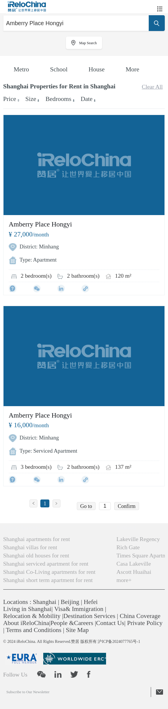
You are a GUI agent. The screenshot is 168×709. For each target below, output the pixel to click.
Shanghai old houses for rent (36, 555)
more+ (124, 580)
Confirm (127, 506)
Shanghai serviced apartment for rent (46, 563)
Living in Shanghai (27, 608)
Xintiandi (126, 528)
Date (87, 98)
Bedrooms (59, 98)
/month (29, 234)
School (58, 69)
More (132, 69)
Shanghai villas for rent (30, 547)
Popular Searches (21, 528)
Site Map (77, 630)
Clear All (152, 86)
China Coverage (140, 615)
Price (9, 98)
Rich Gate (128, 547)
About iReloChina (26, 622)
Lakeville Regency (138, 539)
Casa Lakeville (134, 563)
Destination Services (89, 615)
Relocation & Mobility (31, 615)
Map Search (88, 43)
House (97, 69)
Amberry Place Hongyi (40, 224)
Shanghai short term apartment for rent (48, 580)
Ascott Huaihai (134, 572)
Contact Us (110, 622)
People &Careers (72, 622)
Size (30, 98)
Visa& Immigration (78, 608)
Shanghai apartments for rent (36, 539)
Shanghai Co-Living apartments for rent (49, 572)
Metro (21, 69)
